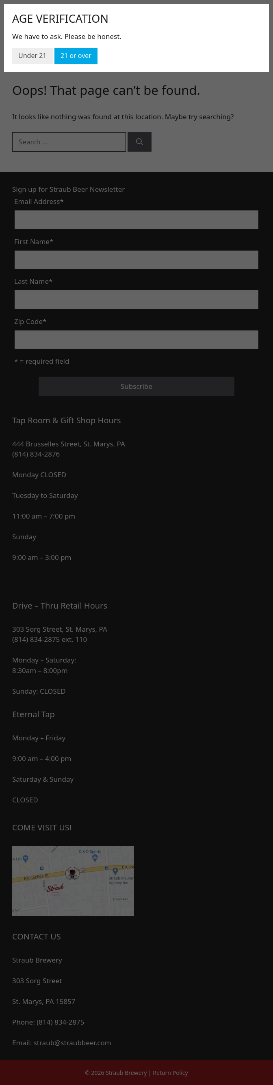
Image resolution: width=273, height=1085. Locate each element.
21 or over (76, 55)
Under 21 (32, 55)
